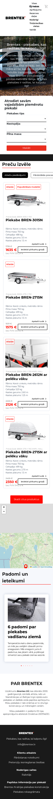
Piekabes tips (15, 113)
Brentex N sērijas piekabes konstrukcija (26, 787)
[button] (26, 567)
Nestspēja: (14, 123)
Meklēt (27, 148)
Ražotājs (26, 774)
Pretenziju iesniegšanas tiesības (27, 762)
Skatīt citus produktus (26, 499)
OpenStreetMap (46, 567)
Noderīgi (34, 20)
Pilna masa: (14, 134)
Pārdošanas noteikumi (26, 757)
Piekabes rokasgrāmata (26, 792)
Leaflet (33, 567)
